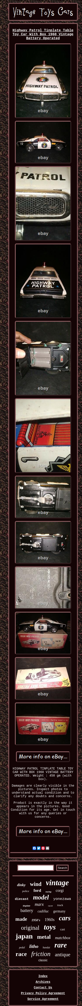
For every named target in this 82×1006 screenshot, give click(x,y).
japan (24, 936)
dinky (21, 885)
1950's (35, 920)
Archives (43, 982)
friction (41, 953)
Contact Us (43, 987)
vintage (57, 882)
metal (44, 937)
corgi (60, 890)
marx (39, 904)
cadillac (43, 911)
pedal (22, 947)
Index (42, 976)
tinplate (26, 905)
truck (60, 905)
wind (36, 884)
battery (27, 910)
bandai (46, 947)
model (41, 897)
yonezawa (62, 899)
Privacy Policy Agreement (43, 993)
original (30, 927)
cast (62, 929)
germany (59, 911)
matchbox (62, 938)
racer (50, 905)
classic (42, 960)
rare (60, 945)
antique (62, 954)
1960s (49, 919)
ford (37, 890)
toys (50, 927)
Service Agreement (43, 999)
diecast (22, 899)
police (25, 891)
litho (33, 946)
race (21, 954)
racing (48, 891)
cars (64, 918)
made (21, 919)
